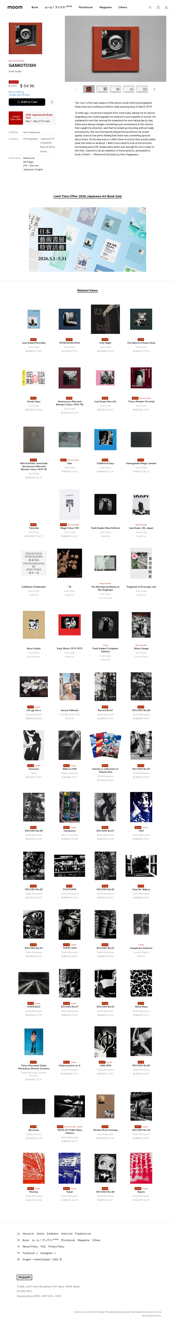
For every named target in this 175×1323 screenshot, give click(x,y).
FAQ (43, 1246)
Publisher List (83, 1233)
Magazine (105, 7)
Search (150, 7)
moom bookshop (15, 7)
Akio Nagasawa (31, 132)
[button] (154, 89)
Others (122, 7)
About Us (28, 1233)
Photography (30, 138)
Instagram (48, 1253)
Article (40, 1233)
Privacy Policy (56, 1246)
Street (43, 151)
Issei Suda (15, 71)
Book (35, 7)
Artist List (67, 1233)
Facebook (30, 1253)
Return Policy (30, 1246)
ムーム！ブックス (58, 7)
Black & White (47, 146)
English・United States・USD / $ (42, 1259)
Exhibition (53, 1233)
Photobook (86, 7)
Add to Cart (27, 102)
